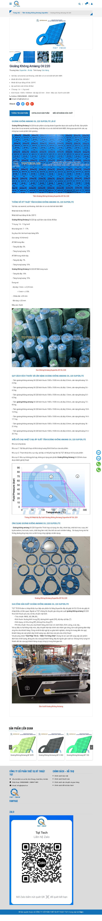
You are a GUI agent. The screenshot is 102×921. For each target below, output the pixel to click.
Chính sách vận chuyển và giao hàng (66, 788)
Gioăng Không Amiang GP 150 (78, 761)
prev (10, 750)
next (91, 750)
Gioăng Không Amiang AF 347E (22, 761)
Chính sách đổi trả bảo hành (64, 792)
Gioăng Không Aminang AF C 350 (51, 761)
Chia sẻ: (12, 104)
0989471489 (33, 97)
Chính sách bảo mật (61, 782)
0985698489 (22, 97)
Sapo (81, 918)
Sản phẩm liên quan (24, 728)
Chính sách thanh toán (62, 785)
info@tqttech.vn (23, 99)
